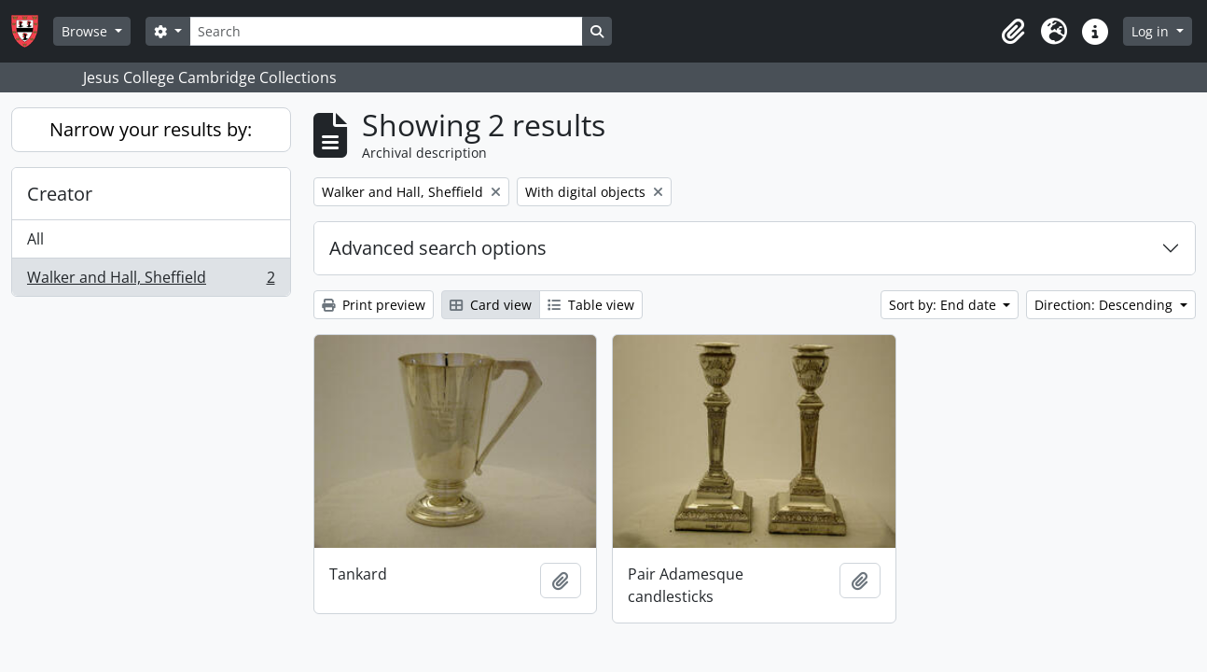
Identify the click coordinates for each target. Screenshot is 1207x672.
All (35, 239)
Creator (59, 193)
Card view (491, 305)
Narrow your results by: (150, 129)
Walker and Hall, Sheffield (150, 281)
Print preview (373, 305)
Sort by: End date (944, 305)
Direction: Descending (1105, 305)
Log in (1151, 31)
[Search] (386, 31)
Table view (591, 305)
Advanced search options (438, 247)
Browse (86, 31)
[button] (1013, 31)
